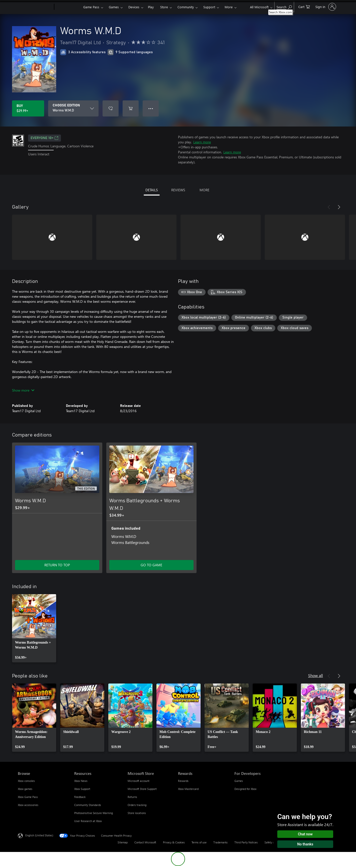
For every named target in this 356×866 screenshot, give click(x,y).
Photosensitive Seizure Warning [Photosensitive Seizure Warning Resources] (93, 813)
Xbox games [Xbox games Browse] (25, 788)
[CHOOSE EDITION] (73, 108)
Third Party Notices (246, 842)
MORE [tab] (204, 190)
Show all (315, 675)
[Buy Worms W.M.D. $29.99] (28, 108)
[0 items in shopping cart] (304, 6)
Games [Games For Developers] (238, 780)
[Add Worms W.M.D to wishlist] (111, 108)
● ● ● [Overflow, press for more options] (150, 108)
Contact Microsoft (145, 842)
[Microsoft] (35, 7)
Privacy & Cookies (174, 842)
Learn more (202, 142)
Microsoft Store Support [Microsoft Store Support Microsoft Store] (142, 788)
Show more (23, 390)
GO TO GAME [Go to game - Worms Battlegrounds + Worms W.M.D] (151, 565)
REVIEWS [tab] (178, 190)
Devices (133, 7)
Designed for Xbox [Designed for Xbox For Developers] (245, 788)
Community (185, 7)
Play (151, 7)
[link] (34, 628)
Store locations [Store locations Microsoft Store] (137, 813)
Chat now (305, 834)
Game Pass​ (91, 7)
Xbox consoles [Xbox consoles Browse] (26, 780)
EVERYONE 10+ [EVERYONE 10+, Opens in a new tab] (44, 138)
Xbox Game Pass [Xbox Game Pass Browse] (28, 796)
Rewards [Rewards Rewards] (183, 780)
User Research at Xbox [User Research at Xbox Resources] (88, 821)
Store (164, 7)
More (229, 7)
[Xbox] (68, 7)
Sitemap (123, 842)
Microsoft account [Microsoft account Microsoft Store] (138, 780)
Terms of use (199, 842)
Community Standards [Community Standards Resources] (87, 805)
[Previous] (329, 207)
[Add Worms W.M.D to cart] (131, 108)
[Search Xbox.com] (284, 6)
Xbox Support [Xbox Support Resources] (82, 788)
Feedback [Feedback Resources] (79, 796)
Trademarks (220, 842)
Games (114, 7)
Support (209, 7)
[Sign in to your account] (325, 7)
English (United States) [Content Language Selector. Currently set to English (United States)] (39, 835)
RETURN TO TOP (57, 565)
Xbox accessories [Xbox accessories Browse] (28, 805)
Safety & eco (272, 842)
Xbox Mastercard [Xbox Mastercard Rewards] (188, 788)
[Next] (339, 207)
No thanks (305, 844)
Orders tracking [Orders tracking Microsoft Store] (137, 805)
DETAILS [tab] (151, 190)
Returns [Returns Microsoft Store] (132, 796)
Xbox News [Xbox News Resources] (80, 780)
